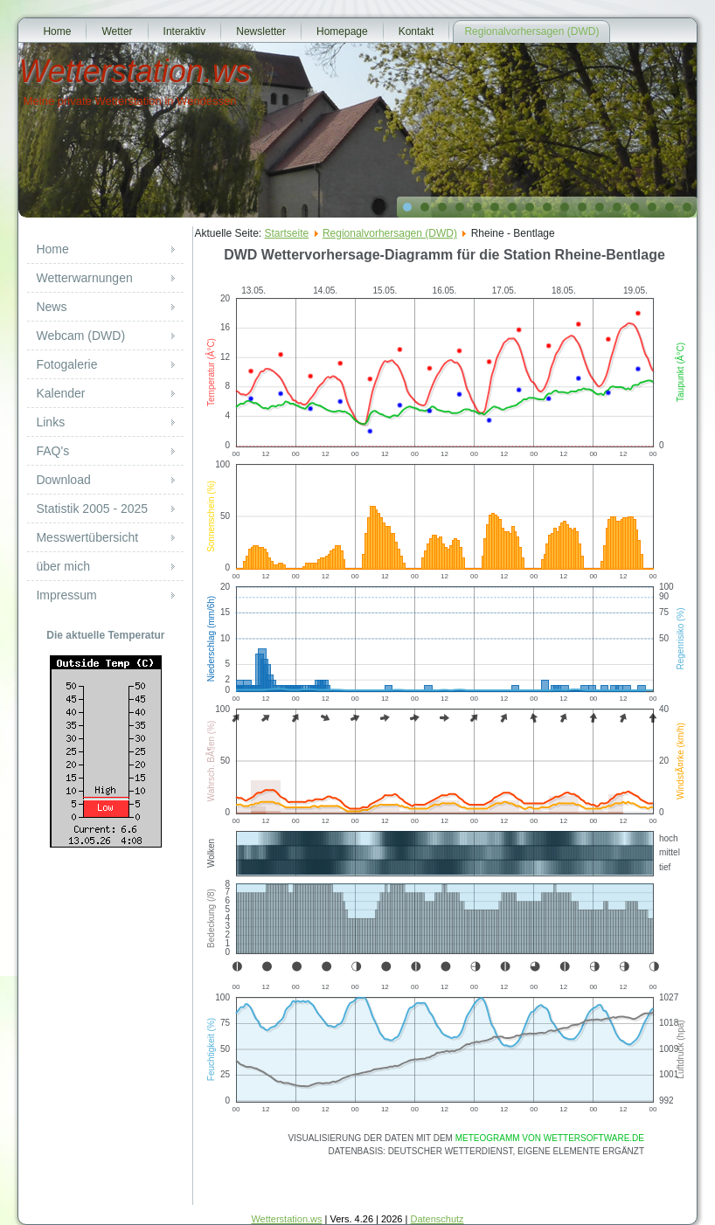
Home (57, 31)
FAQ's (52, 451)
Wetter (116, 31)
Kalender (60, 393)
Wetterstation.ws (134, 71)
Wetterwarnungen (84, 278)
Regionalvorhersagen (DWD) (531, 31)
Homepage (342, 31)
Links (50, 422)
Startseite (287, 233)
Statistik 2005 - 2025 (92, 509)
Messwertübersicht (87, 537)
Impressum (66, 595)
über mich (62, 566)
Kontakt (416, 31)
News (51, 307)
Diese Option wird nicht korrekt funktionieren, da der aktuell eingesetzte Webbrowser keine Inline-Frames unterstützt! (444, 720)
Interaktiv (184, 31)
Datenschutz (436, 1219)
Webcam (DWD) (80, 336)
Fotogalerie (66, 364)
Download (63, 480)
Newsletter (261, 31)
